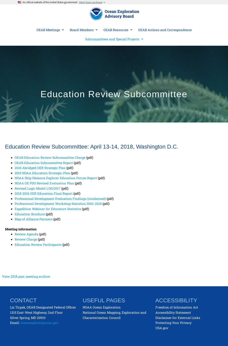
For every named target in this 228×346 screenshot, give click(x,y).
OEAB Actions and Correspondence (165, 30)
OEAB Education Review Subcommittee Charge (50, 157)
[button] (50, 29)
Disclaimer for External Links (177, 318)
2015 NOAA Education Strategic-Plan (42, 173)
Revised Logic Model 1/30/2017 (38, 188)
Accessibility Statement (173, 312)
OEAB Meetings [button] (50, 30)
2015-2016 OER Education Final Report (44, 193)
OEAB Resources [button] (117, 30)
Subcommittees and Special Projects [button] (114, 39)
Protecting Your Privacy (173, 323)
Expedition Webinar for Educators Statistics (48, 209)
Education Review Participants (38, 244)
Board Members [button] (83, 30)
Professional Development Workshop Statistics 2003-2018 (58, 203)
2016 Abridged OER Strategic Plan (40, 168)
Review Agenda (26, 234)
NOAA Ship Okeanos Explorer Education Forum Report (56, 178)
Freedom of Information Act (176, 307)
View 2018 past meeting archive (26, 276)
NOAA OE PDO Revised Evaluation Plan (44, 183)
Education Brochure (30, 214)
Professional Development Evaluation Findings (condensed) (60, 198)
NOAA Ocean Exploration (102, 307)
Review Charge (26, 239)
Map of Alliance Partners (34, 219)
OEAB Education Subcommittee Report (44, 163)
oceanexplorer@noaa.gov (39, 323)
